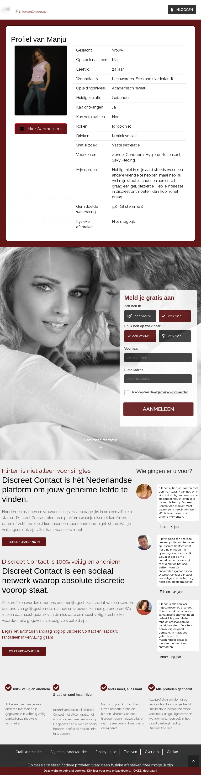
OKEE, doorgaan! (145, 770)
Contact (173, 752)
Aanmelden (158, 409)
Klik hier (92, 770)
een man (174, 316)
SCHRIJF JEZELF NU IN (24, 542)
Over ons (152, 752)
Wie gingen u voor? (20, 348)
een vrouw (143, 316)
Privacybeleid (105, 752)
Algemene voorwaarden (69, 752)
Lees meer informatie (100, 440)
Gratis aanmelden (29, 752)
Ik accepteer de (160, 392)
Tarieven (130, 752)
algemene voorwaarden (171, 392)
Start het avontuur (24, 651)
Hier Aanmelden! (41, 128)
